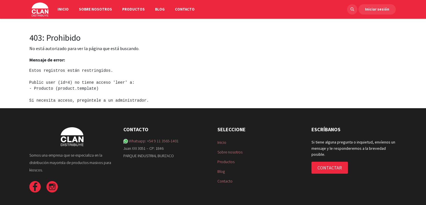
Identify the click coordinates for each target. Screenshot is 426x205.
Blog (221, 171)
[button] (352, 9)
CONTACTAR (329, 168)
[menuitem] (66, 9)
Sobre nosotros (229, 152)
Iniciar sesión (377, 9)
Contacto (225, 181)
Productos (226, 161)
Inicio (221, 142)
